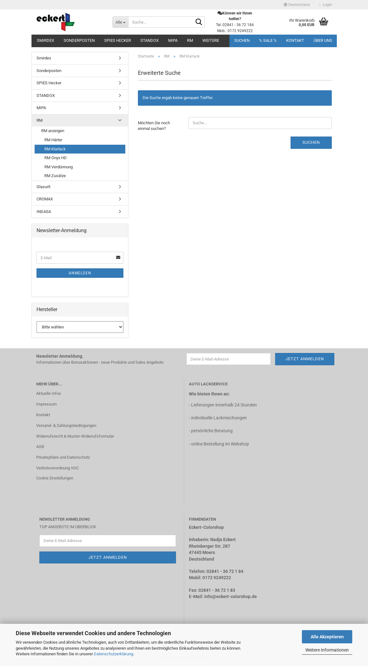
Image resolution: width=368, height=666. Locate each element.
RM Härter (53, 139)
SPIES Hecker (117, 40)
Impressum (46, 404)
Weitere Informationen (327, 649)
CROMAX (45, 199)
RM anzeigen (52, 130)
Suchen (242, 40)
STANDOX (149, 40)
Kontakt (295, 40)
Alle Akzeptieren (327, 636)
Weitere (210, 40)
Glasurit (43, 186)
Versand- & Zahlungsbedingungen (66, 425)
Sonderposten (79, 40)
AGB (40, 446)
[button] (296, 4)
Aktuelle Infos (48, 393)
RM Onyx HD (55, 157)
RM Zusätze (55, 175)
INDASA (44, 211)
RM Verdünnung (58, 167)
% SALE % (268, 40)
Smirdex (45, 40)
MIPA (173, 40)
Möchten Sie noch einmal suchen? (154, 125)
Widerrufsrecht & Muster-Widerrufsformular (75, 436)
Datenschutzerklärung (113, 654)
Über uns (323, 40)
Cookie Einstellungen (54, 478)
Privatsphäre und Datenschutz (63, 457)
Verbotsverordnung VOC (57, 468)
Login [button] (325, 5)
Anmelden (80, 273)
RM (190, 40)
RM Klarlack (55, 149)
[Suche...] (120, 22)
